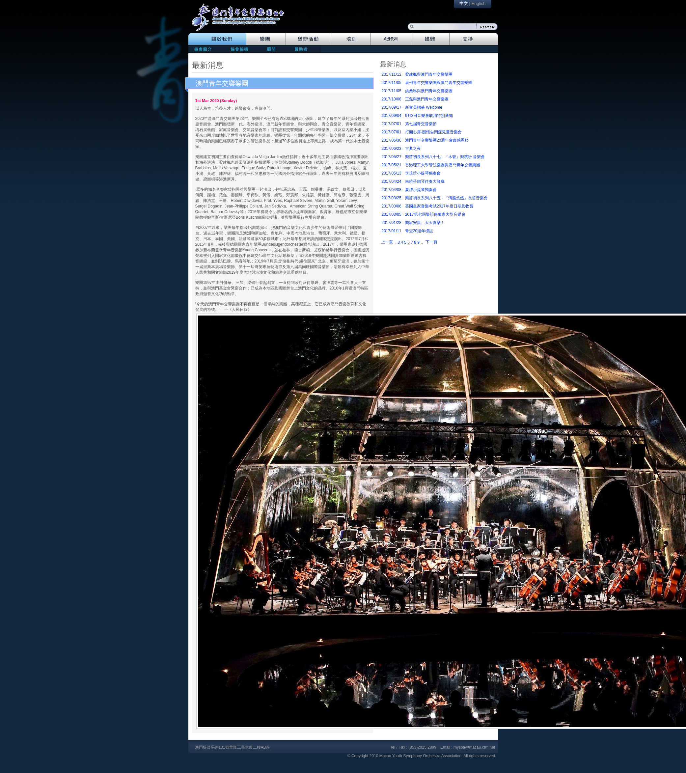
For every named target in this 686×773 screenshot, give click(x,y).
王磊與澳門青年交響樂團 (427, 99)
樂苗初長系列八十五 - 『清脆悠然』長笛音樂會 (446, 198)
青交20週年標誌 (419, 231)
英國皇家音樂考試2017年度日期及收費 (439, 206)
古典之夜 (413, 148)
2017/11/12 (391, 74)
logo (241, 21)
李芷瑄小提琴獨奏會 (423, 173)
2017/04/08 (391, 189)
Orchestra (266, 39)
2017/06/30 (391, 140)
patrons (303, 49)
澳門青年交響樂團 (222, 83)
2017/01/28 (391, 222)
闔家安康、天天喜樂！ (425, 222)
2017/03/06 (391, 206)
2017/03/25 (391, 198)
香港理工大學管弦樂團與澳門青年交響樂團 (442, 165)
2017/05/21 (391, 165)
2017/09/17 (391, 107)
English (478, 3)
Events (308, 39)
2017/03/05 (391, 214)
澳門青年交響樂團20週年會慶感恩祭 (437, 140)
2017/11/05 (391, 82)
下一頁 (431, 242)
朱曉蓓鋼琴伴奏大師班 (425, 181)
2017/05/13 (391, 173)
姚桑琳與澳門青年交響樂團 (429, 91)
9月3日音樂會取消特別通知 (429, 115)
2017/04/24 (391, 181)
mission (204, 49)
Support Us (474, 39)
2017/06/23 (391, 148)
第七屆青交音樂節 (421, 124)
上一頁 (387, 242)
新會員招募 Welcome (423, 107)
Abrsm (391, 39)
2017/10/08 (391, 99)
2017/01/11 (391, 231)
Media (431, 39)
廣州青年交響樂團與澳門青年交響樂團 (438, 82)
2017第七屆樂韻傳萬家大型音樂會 (435, 214)
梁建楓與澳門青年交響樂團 (429, 74)
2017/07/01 (391, 124)
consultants (270, 49)
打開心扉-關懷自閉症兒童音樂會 (433, 132)
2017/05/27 (391, 156)
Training (350, 39)
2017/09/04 (391, 115)
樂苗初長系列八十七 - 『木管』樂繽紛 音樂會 (445, 156)
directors (238, 49)
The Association (217, 39)
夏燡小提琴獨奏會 (421, 189)
